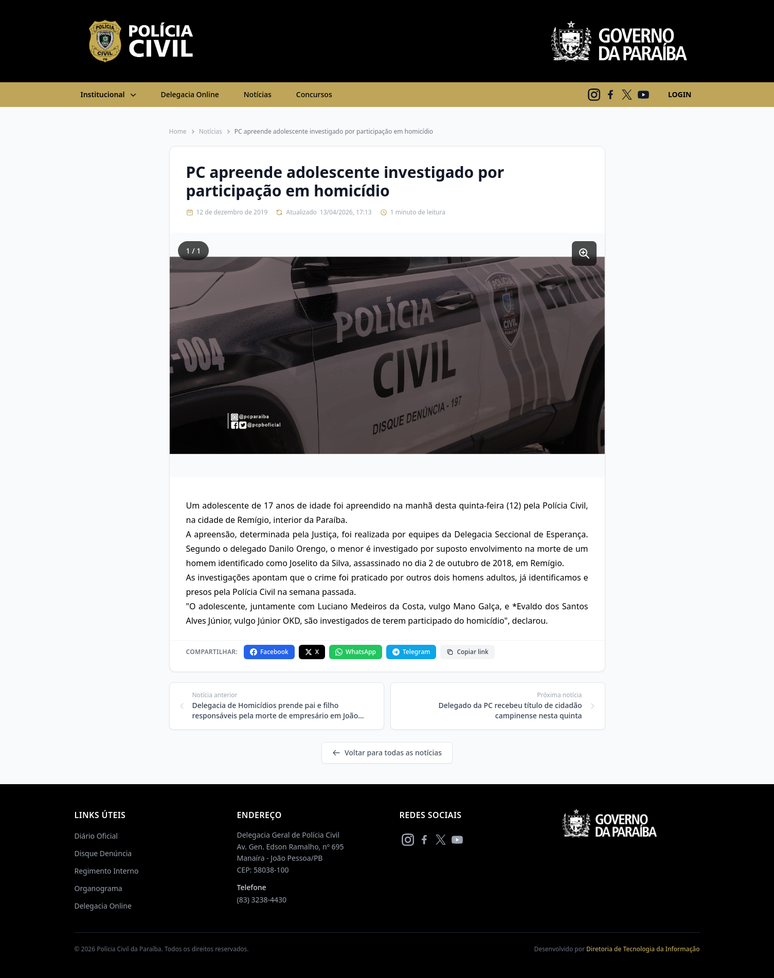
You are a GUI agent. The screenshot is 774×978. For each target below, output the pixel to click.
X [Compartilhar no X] (312, 651)
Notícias (258, 94)
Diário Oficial (96, 836)
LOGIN (680, 94)
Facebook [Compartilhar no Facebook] (269, 651)
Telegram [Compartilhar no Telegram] (411, 651)
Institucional (109, 94)
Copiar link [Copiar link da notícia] (467, 651)
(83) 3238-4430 (262, 899)
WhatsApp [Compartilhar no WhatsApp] (355, 651)
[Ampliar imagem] (584, 253)
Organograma (98, 888)
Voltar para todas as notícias (387, 752)
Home (178, 132)
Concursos (314, 94)
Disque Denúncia (103, 853)
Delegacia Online (190, 94)
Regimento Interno (107, 871)
